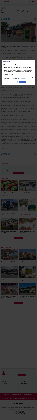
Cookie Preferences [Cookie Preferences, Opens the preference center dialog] (12, 81)
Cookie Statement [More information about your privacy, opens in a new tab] (21, 78)
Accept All (22, 81)
